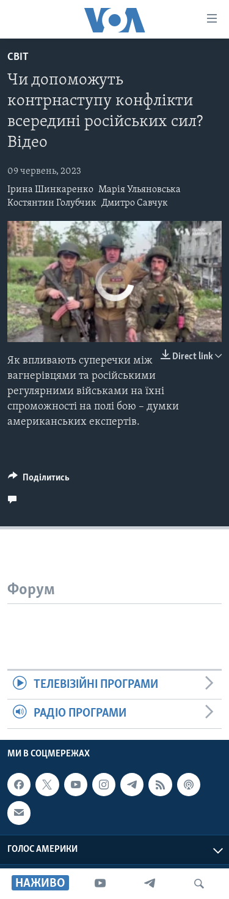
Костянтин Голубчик (51, 203)
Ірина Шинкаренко (50, 190)
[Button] (39, 480)
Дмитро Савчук (134, 203)
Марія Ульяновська (139, 190)
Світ (18, 57)
